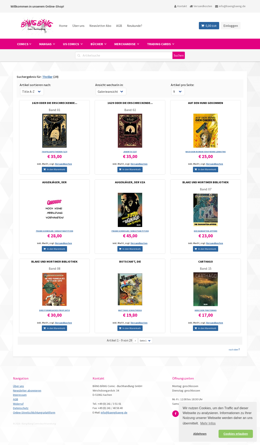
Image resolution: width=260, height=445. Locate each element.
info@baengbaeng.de (230, 6)
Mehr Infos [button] (208, 423)
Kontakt (180, 6)
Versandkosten (201, 6)
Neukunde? (134, 26)
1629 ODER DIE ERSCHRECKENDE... (54, 103)
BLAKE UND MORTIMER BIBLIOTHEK (205, 182)
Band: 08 (54, 268)
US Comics (71, 44)
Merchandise (125, 44)
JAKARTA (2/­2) (130, 151)
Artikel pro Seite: (182, 85)
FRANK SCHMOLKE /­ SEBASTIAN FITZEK (54, 231)
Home (63, 26)
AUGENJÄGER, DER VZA (130, 182)
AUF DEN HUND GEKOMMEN (205, 103)
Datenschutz (20, 408)
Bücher (97, 44)
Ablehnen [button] (200, 433)
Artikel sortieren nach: (35, 85)
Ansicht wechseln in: (109, 85)
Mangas (45, 44)
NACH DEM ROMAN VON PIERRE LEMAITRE (205, 151)
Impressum (20, 395)
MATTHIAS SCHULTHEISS (130, 310)
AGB (119, 26)
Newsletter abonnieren (27, 390)
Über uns (78, 26)
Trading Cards (159, 44)
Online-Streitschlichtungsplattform (34, 412)
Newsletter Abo (100, 26)
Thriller (47, 77)
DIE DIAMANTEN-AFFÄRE (205, 231)
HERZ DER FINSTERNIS (206, 310)
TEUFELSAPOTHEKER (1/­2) (54, 151)
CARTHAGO (205, 261)
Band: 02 (130, 110)
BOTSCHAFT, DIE (130, 261)
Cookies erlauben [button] (235, 433)
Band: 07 (205, 189)
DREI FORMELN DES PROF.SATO (54, 310)
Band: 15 (205, 268)
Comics (22, 44)
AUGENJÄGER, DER (54, 182)
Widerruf (18, 404)
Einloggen (230, 26)
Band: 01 (54, 110)
